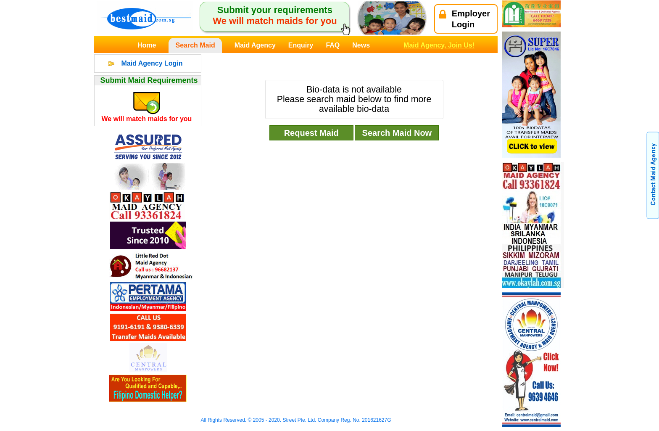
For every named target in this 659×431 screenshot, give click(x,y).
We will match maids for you (147, 118)
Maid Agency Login (151, 63)
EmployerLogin (464, 19)
